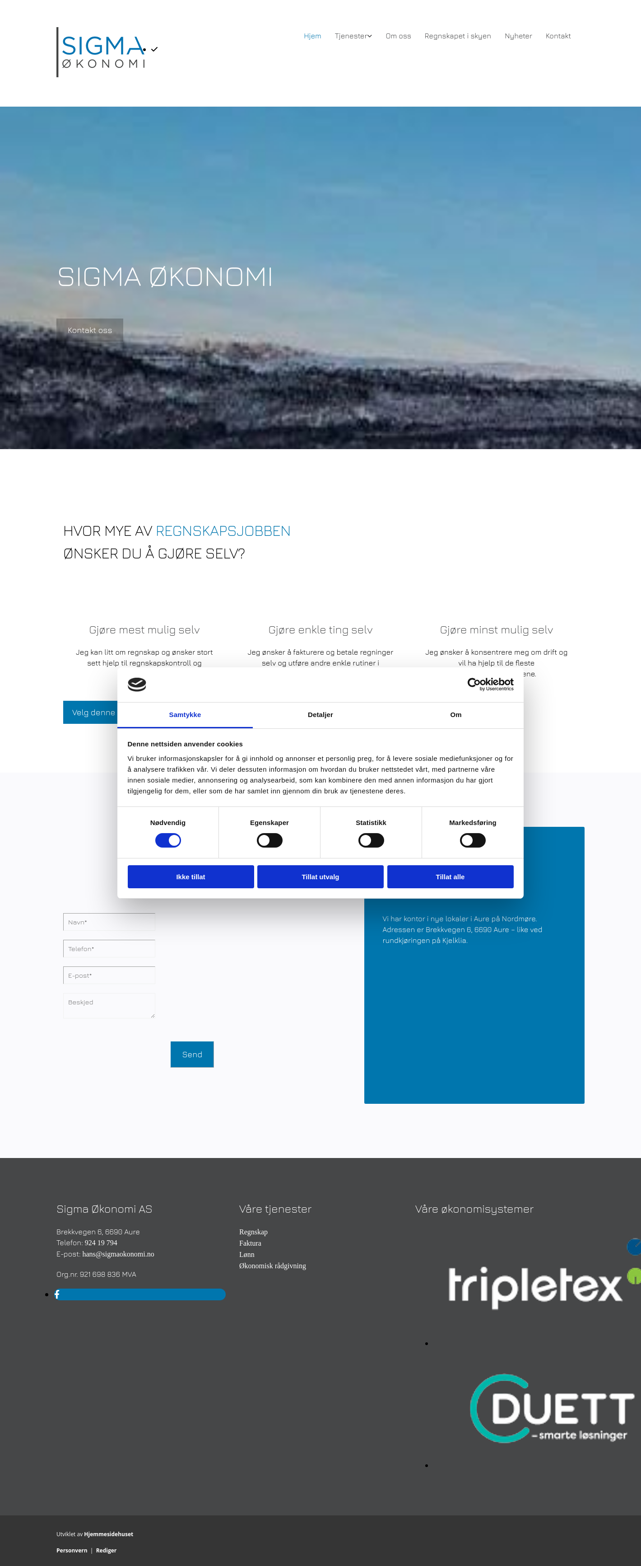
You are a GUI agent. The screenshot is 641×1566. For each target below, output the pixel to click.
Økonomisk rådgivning (272, 1266)
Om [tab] (455, 714)
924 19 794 (101, 1243)
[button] (89, 330)
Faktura (250, 1243)
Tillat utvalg (320, 877)
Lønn (247, 1254)
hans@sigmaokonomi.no (118, 1254)
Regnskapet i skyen (458, 36)
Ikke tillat (190, 877)
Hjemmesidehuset (108, 1534)
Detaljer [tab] (320, 714)
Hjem (312, 36)
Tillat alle (450, 877)
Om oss (398, 36)
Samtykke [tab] (185, 714)
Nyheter (518, 36)
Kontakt (558, 36)
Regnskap (253, 1232)
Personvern (72, 1550)
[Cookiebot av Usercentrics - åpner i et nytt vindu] (474, 684)
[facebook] (57, 1294)
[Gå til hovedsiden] (100, 75)
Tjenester (351, 36)
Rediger (106, 1550)
